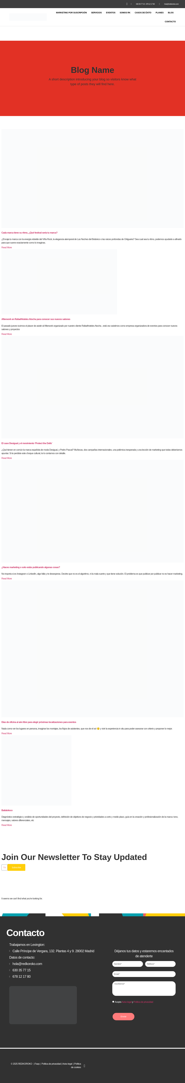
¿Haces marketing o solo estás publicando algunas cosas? (30, 566)
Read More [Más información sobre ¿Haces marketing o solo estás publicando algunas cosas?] (6, 578)
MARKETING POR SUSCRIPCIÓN (71, 12)
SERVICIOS (96, 12)
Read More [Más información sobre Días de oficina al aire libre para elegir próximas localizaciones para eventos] (6, 732)
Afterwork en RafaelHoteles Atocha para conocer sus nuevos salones (35, 318)
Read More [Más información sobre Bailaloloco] (6, 824)
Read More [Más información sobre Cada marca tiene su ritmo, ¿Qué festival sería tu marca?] (6, 247)
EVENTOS (110, 12)
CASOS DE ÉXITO (143, 12)
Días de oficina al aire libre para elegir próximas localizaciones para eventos (38, 721)
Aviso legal (127, 1001)
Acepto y (134, 1001)
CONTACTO (170, 21)
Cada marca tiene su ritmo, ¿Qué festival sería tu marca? (29, 232)
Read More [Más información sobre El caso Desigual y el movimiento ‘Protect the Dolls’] (6, 457)
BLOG (171, 12)
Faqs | (38, 1063)
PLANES (160, 12)
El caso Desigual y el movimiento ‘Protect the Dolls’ (26, 442)
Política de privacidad (143, 1001)
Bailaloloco (7, 809)
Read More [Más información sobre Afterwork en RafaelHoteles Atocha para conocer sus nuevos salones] (6, 333)
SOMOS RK (125, 12)
